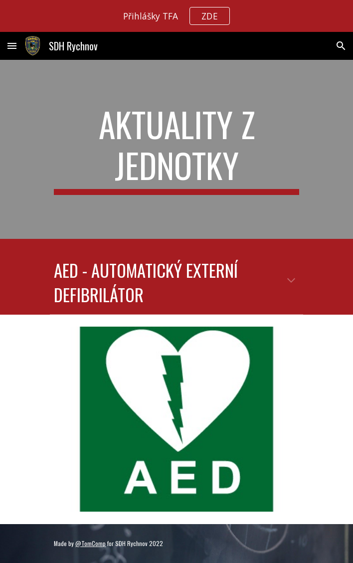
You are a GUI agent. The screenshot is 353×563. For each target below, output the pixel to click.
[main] (176, 149)
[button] (12, 45)
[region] (176, 16)
